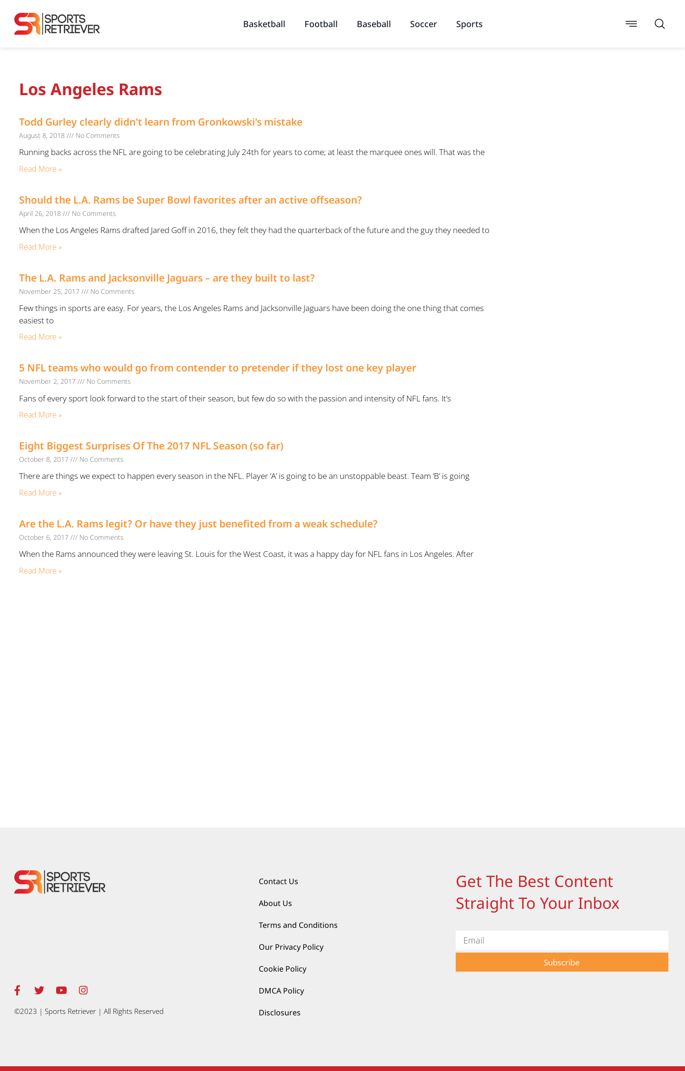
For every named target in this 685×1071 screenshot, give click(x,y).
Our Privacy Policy (291, 947)
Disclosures (280, 1012)
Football (321, 23)
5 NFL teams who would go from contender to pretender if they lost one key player (217, 367)
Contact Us (278, 881)
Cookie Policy (282, 969)
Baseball (374, 23)
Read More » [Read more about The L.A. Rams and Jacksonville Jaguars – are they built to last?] (40, 336)
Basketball (264, 23)
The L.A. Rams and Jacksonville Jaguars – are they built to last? (167, 277)
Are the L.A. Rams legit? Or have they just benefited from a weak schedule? (198, 523)
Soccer (423, 23)
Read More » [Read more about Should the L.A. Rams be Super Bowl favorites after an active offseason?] (40, 247)
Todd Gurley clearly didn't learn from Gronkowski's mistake (161, 121)
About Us (275, 903)
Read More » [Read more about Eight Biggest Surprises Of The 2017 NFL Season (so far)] (40, 492)
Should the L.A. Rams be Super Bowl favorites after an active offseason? (190, 199)
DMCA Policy (281, 990)
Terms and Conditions (298, 925)
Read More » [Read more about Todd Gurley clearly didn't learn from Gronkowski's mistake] (40, 169)
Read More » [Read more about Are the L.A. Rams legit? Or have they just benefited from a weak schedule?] (40, 570)
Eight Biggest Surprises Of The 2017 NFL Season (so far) (151, 445)
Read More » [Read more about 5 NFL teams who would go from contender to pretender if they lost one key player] (40, 414)
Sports (469, 23)
